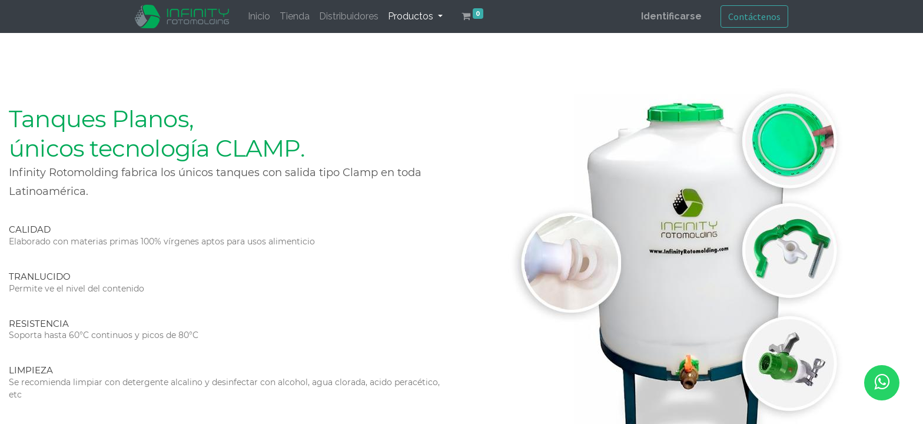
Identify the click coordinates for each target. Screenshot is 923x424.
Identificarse (671, 16)
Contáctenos (754, 16)
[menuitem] (259, 16)
